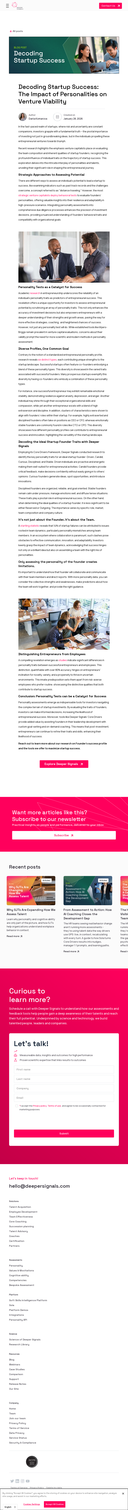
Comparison (16, 1374)
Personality (16, 1265)
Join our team (17, 1418)
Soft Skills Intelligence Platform (28, 1300)
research (34, 293)
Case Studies (17, 1369)
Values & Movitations (21, 1270)
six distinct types (47, 359)
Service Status (18, 1437)
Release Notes (17, 1384)
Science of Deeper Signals (24, 1339)
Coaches (14, 1236)
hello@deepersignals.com (39, 1186)
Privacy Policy (17, 1423)
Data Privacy (16, 1433)
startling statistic (29, 525)
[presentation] (37, 1121)
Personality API (18, 1319)
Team (12, 1413)
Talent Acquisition (20, 1207)
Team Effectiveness (21, 1216)
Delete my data (54, 1487)
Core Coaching (17, 1221)
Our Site (14, 1388)
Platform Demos (18, 1310)
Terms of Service (19, 1428)
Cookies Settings (31, 1504)
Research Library (19, 1344)
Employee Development (23, 1211)
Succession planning (21, 1226)
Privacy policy (40, 1105)
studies (62, 660)
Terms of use (54, 1105)
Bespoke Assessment (21, 1285)
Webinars (14, 1364)
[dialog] (64, 1499)
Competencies (17, 1280)
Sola (11, 1305)
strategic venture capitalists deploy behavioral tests (47, 195)
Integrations (16, 1315)
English (8, 1507)
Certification (16, 1241)
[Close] (123, 1493)
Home (12, 1408)
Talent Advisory (18, 1231)
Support (14, 1379)
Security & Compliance (22, 1442)
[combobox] (10, 1507)
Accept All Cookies (55, 1504)
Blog (11, 1359)
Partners (14, 1245)
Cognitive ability (19, 1275)
